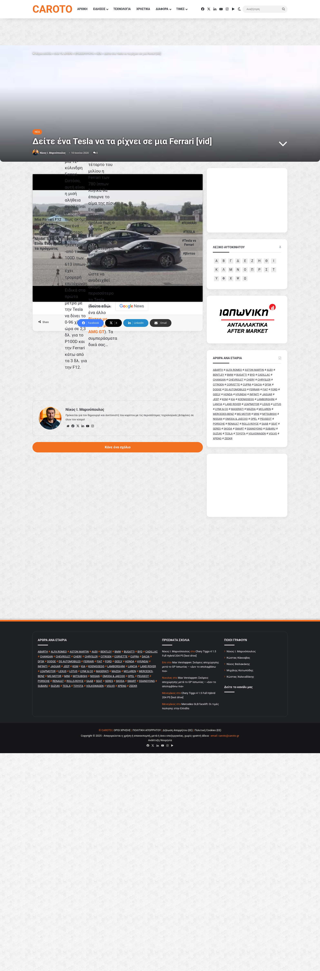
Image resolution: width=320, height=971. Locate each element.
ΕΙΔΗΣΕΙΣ (99, 9)
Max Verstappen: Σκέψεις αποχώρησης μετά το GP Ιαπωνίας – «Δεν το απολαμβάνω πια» (190, 762)
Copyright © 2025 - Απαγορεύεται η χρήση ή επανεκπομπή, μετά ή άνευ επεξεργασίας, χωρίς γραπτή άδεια (145, 831)
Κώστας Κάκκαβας (238, 753)
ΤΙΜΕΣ (180, 9)
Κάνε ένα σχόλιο (117, 607)
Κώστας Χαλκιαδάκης (240, 772)
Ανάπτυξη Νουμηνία (160, 835)
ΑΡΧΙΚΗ (82, 9)
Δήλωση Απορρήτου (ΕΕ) (178, 825)
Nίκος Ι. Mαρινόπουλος (53, 152)
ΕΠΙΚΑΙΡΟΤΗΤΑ (84, 53)
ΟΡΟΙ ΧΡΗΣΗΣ (122, 825)
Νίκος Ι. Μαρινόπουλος (241, 746)
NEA (98, 53)
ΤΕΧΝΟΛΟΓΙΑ (122, 9)
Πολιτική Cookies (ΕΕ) (208, 825)
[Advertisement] (117, 526)
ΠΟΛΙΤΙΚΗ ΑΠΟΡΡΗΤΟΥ (147, 825)
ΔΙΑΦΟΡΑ (162, 9)
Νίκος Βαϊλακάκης (238, 759)
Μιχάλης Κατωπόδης (240, 765)
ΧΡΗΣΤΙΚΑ (143, 9)
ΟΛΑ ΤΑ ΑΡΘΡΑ (63, 53)
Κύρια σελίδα (41, 53)
